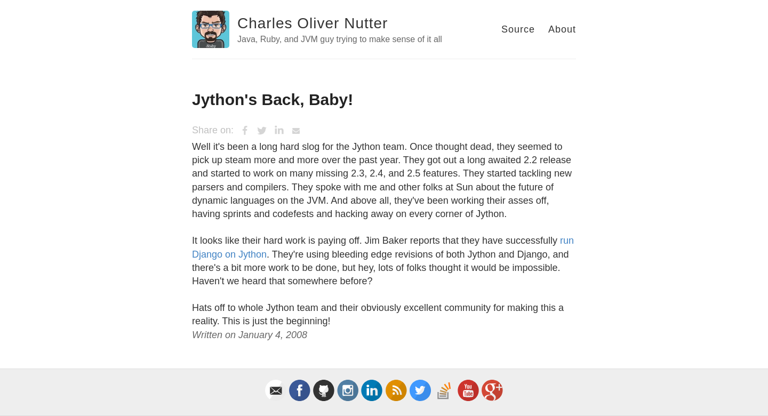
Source (518, 29)
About (562, 29)
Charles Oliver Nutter (312, 23)
